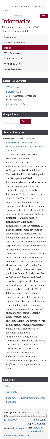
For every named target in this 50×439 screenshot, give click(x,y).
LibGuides (24, 6)
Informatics (38, 6)
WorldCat (11, 392)
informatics (23, 435)
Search (44, 16)
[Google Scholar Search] (11, 121)
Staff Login (40, 419)
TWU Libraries (9, 6)
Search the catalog (15, 386)
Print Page (10, 419)
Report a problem (36, 423)
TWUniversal (13, 87)
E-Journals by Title (15, 104)
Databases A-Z (13, 91)
